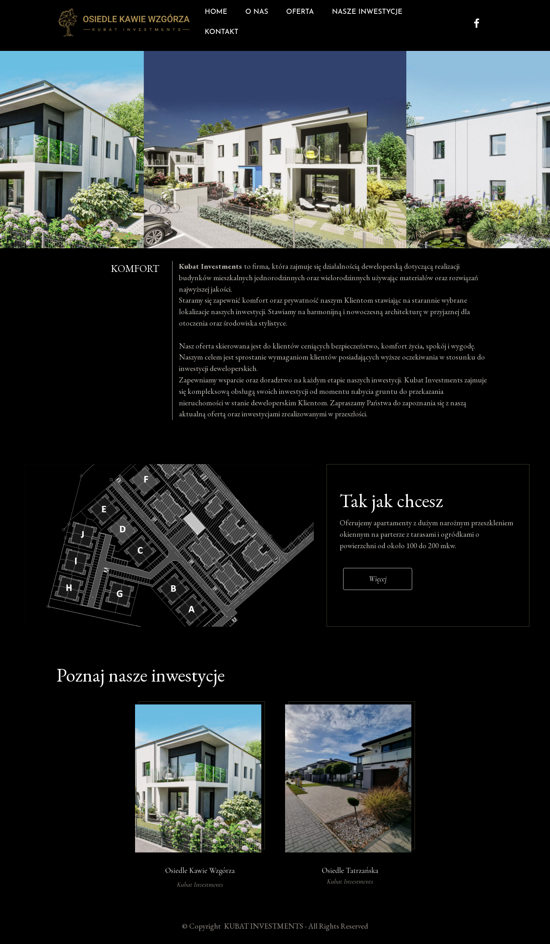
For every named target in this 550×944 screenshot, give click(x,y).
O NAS (255, 22)
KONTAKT (436, 22)
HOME (215, 22)
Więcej (378, 600)
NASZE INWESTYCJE (366, 22)
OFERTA (299, 22)
